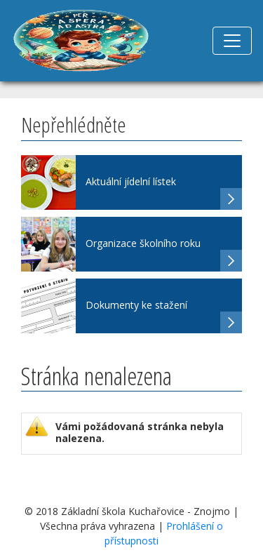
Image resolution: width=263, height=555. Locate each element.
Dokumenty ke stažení (136, 305)
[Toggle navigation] (232, 41)
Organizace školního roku (143, 243)
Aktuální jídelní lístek (131, 181)
